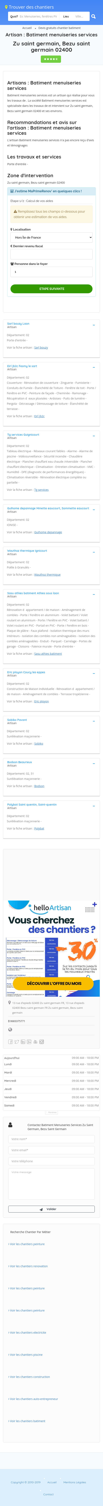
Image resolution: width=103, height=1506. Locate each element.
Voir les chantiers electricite (27, 1332)
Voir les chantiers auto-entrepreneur (33, 1399)
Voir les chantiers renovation (28, 1266)
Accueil (27, 28)
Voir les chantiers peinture (26, 1244)
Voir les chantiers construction (29, 1377)
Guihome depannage (48, 532)
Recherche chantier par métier (30, 1232)
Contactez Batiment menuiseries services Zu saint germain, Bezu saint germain (60, 1127)
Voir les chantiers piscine (25, 1355)
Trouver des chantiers (29, 7)
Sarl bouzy (41, 347)
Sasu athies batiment (48, 654)
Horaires (52, 1112)
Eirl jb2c (39, 416)
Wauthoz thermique (47, 574)
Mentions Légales (74, 1482)
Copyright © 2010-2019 (26, 1482)
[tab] (51, 325)
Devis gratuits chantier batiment (59, 28)
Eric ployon (41, 701)
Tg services (41, 490)
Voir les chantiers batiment (26, 1421)
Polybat (39, 828)
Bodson (39, 786)
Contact (48, 1494)
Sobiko (38, 743)
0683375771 (16, 1021)
